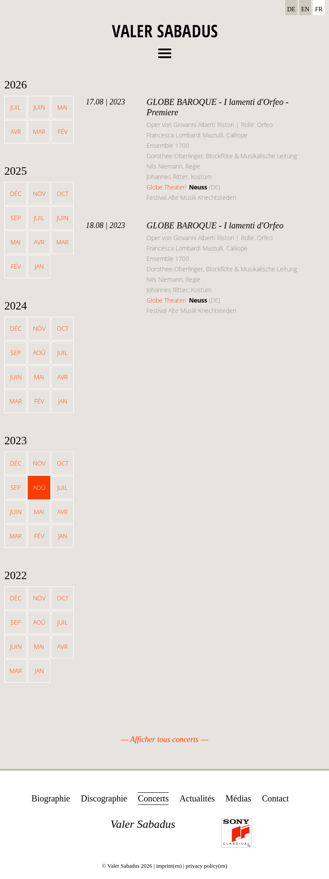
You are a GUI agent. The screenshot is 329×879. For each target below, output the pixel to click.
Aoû (39, 352)
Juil (15, 107)
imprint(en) (169, 866)
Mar (39, 131)
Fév (63, 131)
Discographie (104, 798)
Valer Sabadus (143, 824)
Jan (39, 266)
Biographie (51, 798)
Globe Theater (166, 187)
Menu (164, 51)
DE (291, 9)
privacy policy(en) (206, 866)
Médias (238, 798)
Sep (15, 218)
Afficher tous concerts (164, 739)
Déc (16, 193)
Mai (62, 107)
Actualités (197, 798)
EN (305, 9)
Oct (62, 193)
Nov (39, 193)
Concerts (153, 798)
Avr (15, 131)
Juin (39, 107)
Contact (275, 798)
